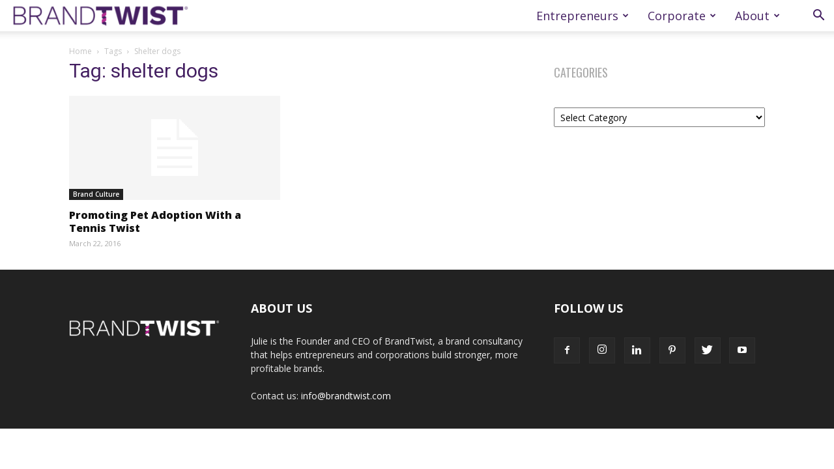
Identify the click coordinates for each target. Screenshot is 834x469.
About (757, 15)
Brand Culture (96, 194)
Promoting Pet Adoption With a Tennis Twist (155, 221)
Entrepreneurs (582, 15)
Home (80, 51)
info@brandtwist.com (346, 396)
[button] (818, 16)
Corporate (682, 15)
